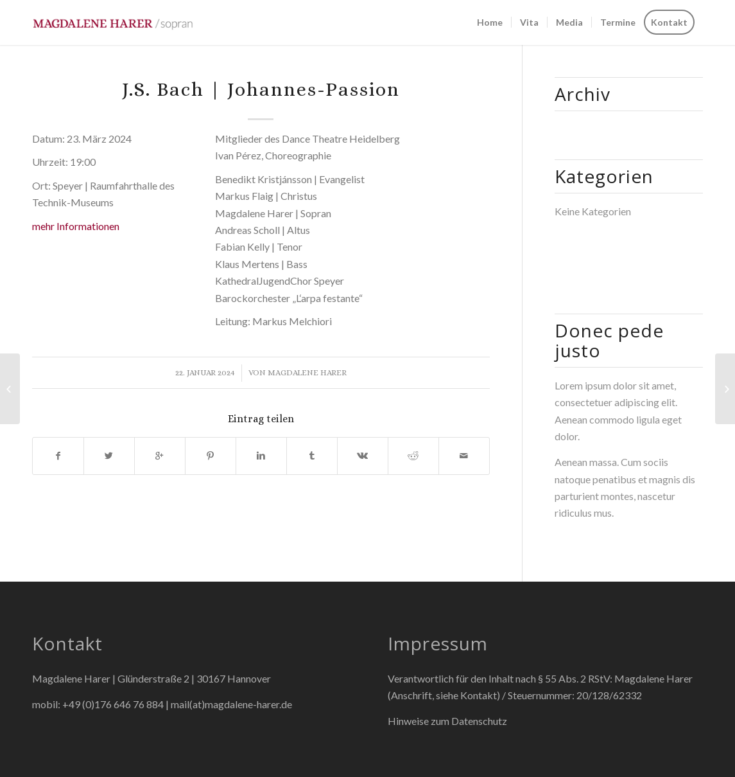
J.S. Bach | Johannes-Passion (261, 89)
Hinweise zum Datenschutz (447, 721)
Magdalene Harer (307, 372)
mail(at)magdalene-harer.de (231, 704)
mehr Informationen (75, 226)
